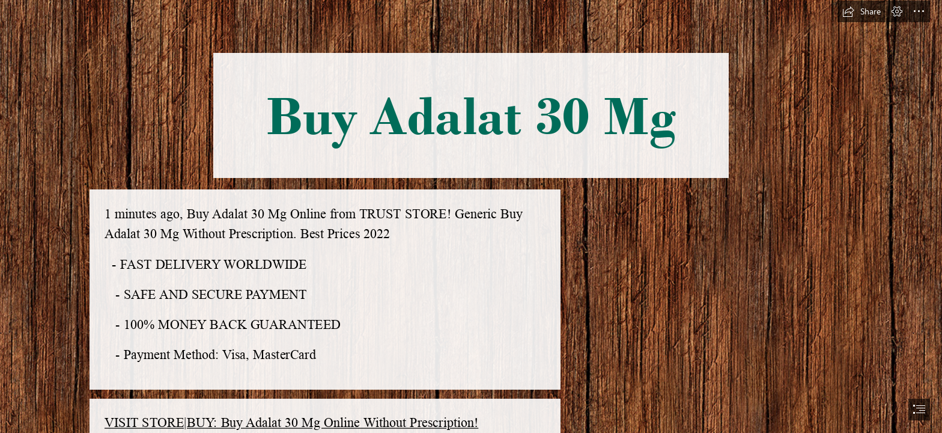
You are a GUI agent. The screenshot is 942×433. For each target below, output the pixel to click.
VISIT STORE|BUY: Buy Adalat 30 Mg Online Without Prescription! (291, 423)
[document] (471, 216)
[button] (861, 11)
